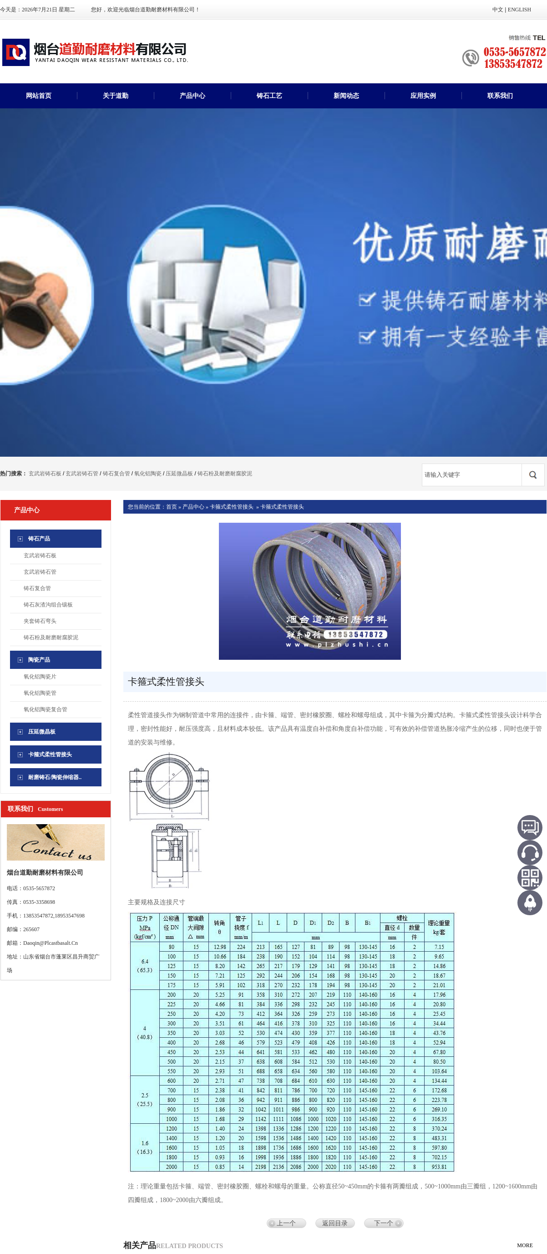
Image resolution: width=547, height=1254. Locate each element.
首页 (171, 507)
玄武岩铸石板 (45, 473)
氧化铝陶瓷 (148, 473)
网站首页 (38, 95)
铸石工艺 (269, 95)
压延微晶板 (179, 473)
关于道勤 (115, 95)
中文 (497, 9)
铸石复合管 (116, 473)
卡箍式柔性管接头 (231, 507)
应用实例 (423, 95)
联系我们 (500, 95)
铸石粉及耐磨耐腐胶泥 (225, 473)
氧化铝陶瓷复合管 (45, 709)
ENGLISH (519, 9)
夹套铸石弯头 (40, 621)
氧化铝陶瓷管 (40, 693)
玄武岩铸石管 (82, 473)
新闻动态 (346, 95)
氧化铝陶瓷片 (40, 676)
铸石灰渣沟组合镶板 (48, 605)
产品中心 (192, 95)
